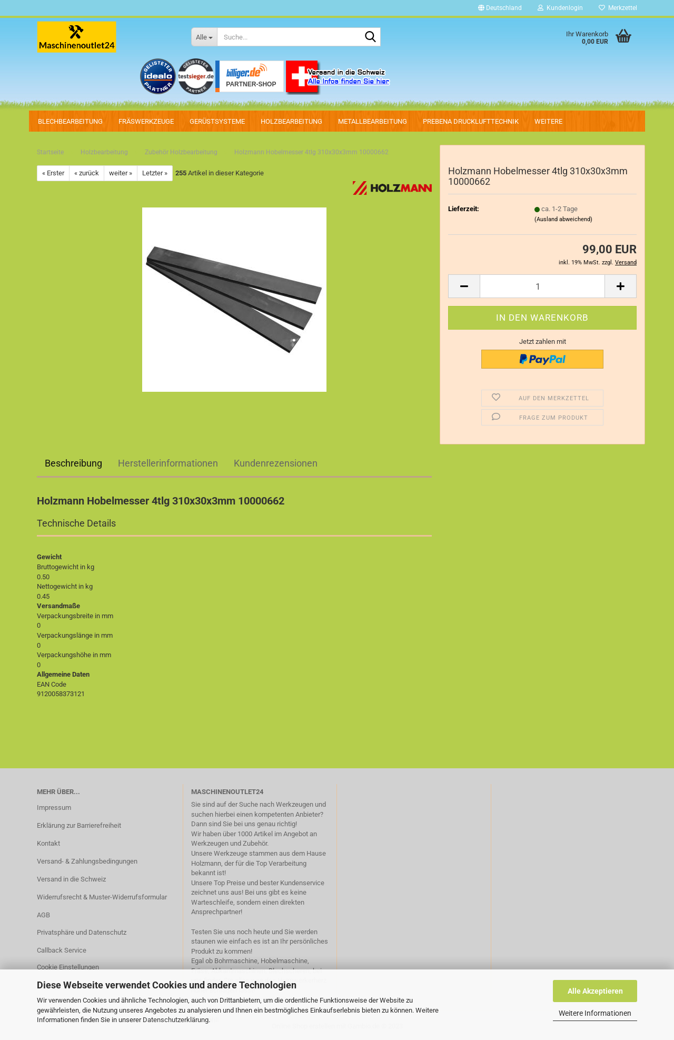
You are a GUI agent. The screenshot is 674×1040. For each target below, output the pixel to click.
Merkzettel (618, 8)
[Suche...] (204, 36)
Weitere (548, 121)
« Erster (53, 173)
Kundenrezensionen (276, 463)
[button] (500, 8)
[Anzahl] (542, 286)
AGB (43, 915)
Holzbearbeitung (291, 121)
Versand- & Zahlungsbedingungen (87, 861)
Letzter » (154, 173)
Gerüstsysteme (217, 121)
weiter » (120, 173)
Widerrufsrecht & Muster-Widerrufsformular (102, 897)
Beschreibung (73, 463)
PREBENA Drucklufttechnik (471, 121)
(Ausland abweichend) (563, 219)
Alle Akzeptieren (595, 991)
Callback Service (61, 950)
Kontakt (48, 843)
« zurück (86, 173)
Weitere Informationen (595, 1013)
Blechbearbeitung (70, 121)
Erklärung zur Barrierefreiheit (79, 825)
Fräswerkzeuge (146, 121)
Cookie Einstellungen (68, 967)
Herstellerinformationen (168, 463)
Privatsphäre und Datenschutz (81, 932)
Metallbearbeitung (372, 121)
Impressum (54, 807)
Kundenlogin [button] (560, 8)
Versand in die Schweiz (71, 879)
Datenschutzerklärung (176, 1020)
